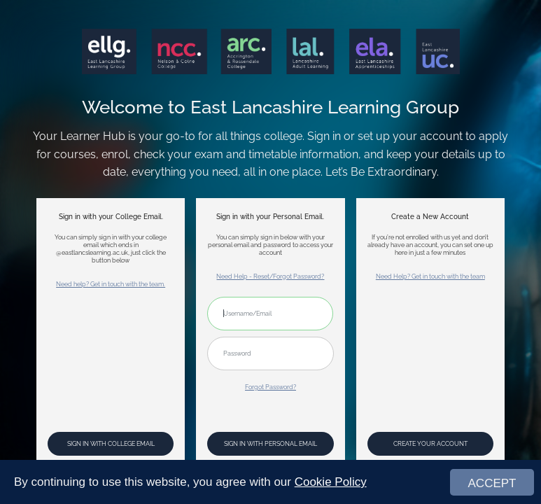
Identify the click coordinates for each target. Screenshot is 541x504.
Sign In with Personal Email (270, 443)
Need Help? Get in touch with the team (430, 276)
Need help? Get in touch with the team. (110, 284)
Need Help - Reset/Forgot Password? (270, 276)
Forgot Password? (270, 387)
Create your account (430, 443)
